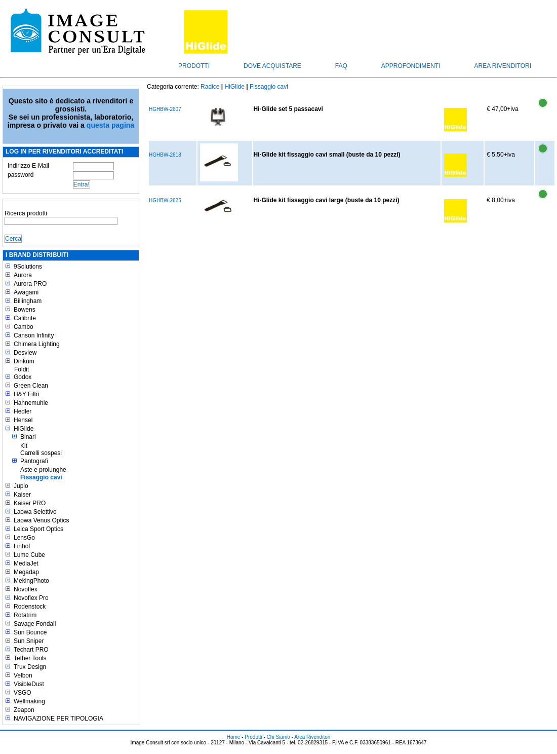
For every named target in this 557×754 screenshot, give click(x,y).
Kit (23, 445)
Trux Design (30, 666)
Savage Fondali (35, 623)
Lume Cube (29, 554)
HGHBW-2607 (165, 109)
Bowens (24, 309)
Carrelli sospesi (41, 453)
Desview (25, 352)
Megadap (26, 572)
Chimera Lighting (37, 344)
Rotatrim (25, 615)
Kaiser (22, 494)
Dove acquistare (272, 65)
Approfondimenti (411, 65)
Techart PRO (31, 649)
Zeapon (24, 709)
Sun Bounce (30, 632)
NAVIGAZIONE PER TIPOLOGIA (58, 718)
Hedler (22, 411)
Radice (210, 86)
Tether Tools (30, 658)
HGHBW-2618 (165, 155)
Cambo (23, 326)
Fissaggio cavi (41, 477)
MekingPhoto (31, 580)
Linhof (22, 546)
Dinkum (24, 361)
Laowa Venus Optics (41, 520)
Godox (22, 377)
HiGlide (23, 428)
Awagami (26, 292)
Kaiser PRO (30, 503)
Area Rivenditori (502, 65)
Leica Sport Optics (38, 529)
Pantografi (34, 461)
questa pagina (110, 125)
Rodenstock (30, 606)
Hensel (23, 420)
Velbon (23, 675)
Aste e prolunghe (43, 469)
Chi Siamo (278, 737)
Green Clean (31, 385)
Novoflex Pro (31, 597)
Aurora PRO (30, 283)
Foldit (21, 369)
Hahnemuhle (31, 402)
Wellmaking (29, 701)
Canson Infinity (34, 335)
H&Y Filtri (26, 394)
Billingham (28, 301)
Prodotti (194, 65)
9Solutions (28, 266)
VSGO (22, 692)
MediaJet (26, 563)
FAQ (341, 65)
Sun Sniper (29, 641)
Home (234, 737)
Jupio (21, 485)
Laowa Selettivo (35, 511)
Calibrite (25, 318)
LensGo (24, 537)
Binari (28, 436)
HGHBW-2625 (165, 200)
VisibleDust (29, 684)
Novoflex (25, 589)
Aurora (23, 275)
